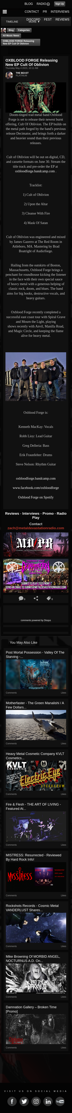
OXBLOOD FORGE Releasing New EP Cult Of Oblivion (18, 42)
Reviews (12, 513)
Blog (11, 30)
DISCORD (33, 19)
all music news (11, 35)
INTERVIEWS (60, 11)
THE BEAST (22, 73)
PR (45, 11)
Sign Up (59, 4)
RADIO (41, 3)
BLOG (29, 3)
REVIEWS (62, 19)
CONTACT (32, 11)
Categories (24, 30)
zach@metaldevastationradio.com (36, 528)
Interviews (31, 513)
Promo (48, 513)
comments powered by (36, 620)
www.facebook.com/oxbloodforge (36, 488)
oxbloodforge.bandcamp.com (35, 171)
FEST (48, 19)
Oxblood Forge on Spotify (36, 497)
